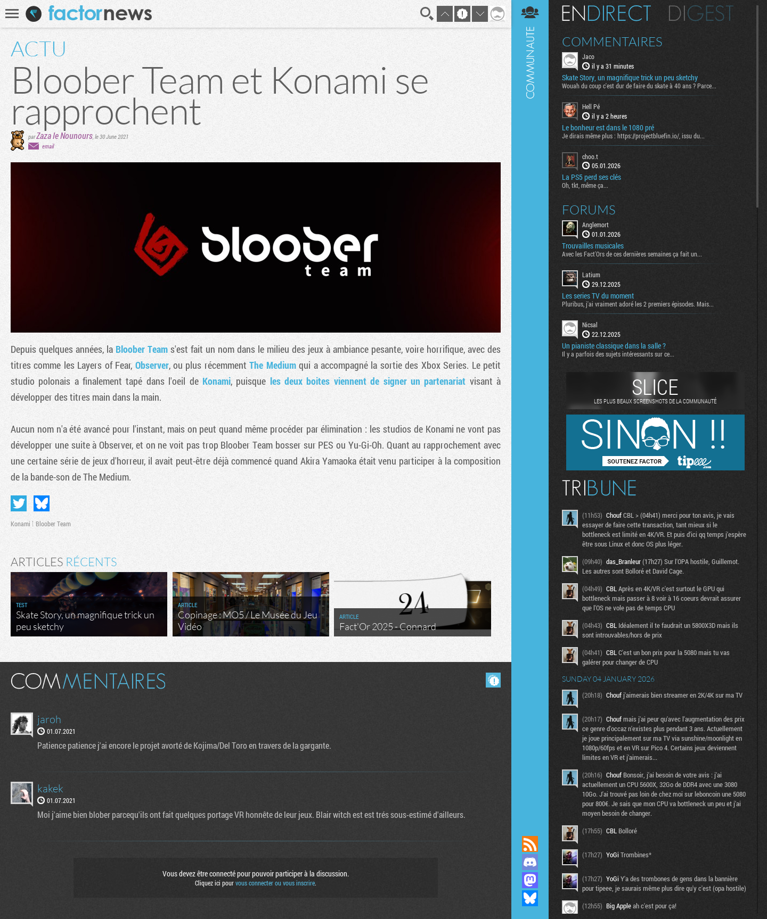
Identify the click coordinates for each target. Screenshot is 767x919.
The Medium (272, 365)
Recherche (427, 14)
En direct (606, 13)
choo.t (590, 156)
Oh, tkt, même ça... (585, 185)
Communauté (530, 408)
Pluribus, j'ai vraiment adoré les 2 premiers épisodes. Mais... (638, 304)
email (48, 146)
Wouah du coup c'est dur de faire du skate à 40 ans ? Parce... (639, 85)
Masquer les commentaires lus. (493, 680)
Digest (701, 13)
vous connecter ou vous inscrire (275, 883)
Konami (216, 381)
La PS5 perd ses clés (591, 177)
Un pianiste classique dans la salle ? (614, 346)
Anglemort (595, 224)
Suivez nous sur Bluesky (530, 898)
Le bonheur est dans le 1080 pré (608, 127)
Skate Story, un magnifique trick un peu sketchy (630, 77)
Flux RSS (530, 844)
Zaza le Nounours (64, 135)
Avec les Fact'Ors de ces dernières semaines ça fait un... (632, 254)
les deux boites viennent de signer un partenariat (368, 381)
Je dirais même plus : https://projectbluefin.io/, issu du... (633, 135)
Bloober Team (142, 349)
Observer (152, 365)
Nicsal (590, 324)
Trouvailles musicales (593, 246)
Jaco (588, 56)
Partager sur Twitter (19, 503)
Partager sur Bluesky (42, 503)
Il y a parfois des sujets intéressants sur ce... (618, 354)
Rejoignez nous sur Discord (530, 862)
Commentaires (612, 41)
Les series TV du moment (598, 296)
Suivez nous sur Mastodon (530, 880)
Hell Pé (591, 106)
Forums (589, 210)
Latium (591, 274)
